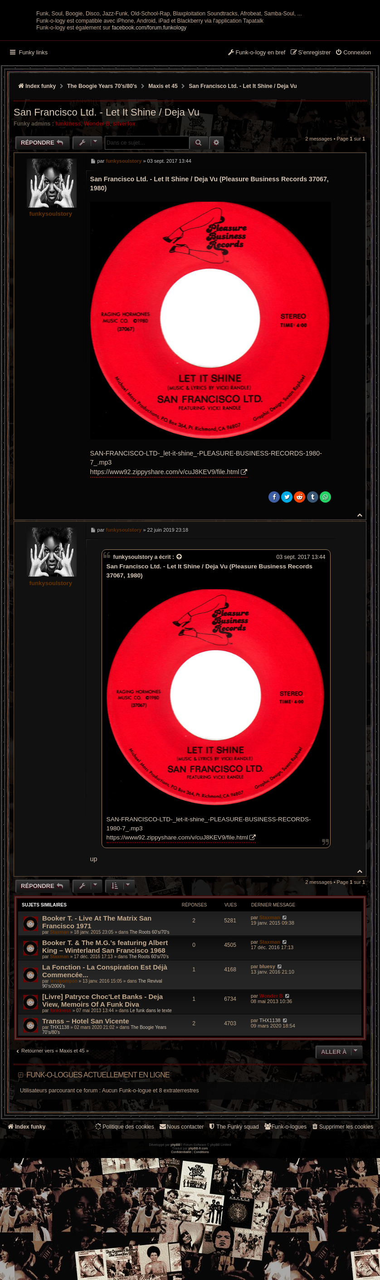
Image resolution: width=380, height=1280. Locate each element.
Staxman (59, 1012)
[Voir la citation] (179, 637)
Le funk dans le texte (150, 1090)
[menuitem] (353, 133)
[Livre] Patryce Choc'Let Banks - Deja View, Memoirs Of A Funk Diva (102, 1080)
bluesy (267, 1046)
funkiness (68, 204)
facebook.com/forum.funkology (149, 108)
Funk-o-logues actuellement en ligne (98, 1155)
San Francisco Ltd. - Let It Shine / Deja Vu (243, 167)
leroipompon (64, 1061)
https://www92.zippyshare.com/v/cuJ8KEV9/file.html (164, 552)
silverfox (124, 204)
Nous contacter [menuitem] (181, 1207)
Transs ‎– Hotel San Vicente (85, 1101)
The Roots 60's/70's (150, 1012)
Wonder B (97, 204)
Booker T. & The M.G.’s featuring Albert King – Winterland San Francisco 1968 (105, 1026)
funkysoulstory (51, 294)
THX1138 (59, 1107)
